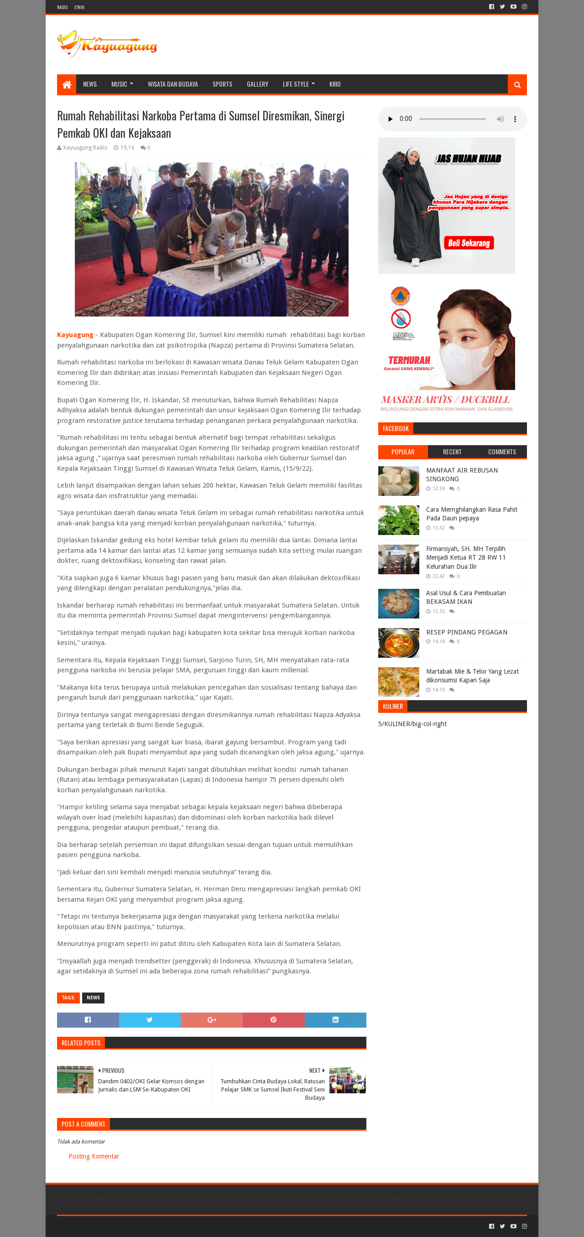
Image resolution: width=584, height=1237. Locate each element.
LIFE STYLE (296, 83)
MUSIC (119, 83)
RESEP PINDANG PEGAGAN (466, 632)
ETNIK (79, 7)
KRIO (335, 83)
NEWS (90, 83)
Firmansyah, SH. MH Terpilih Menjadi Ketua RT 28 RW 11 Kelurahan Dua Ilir (466, 557)
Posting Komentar (93, 1156)
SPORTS (222, 83)
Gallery (257, 83)
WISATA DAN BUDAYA (173, 83)
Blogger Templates (160, 1226)
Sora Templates (107, 1226)
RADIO (62, 7)
